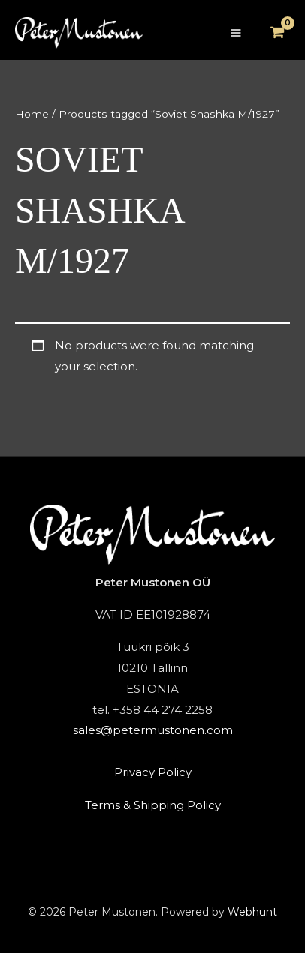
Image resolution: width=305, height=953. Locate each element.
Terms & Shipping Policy (153, 805)
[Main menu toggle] (235, 33)
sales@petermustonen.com (153, 730)
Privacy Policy (153, 772)
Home (32, 114)
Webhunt (252, 912)
